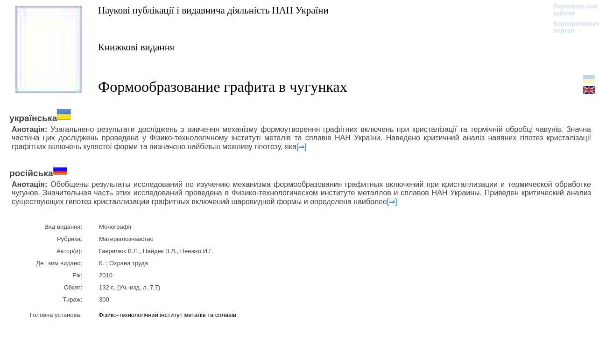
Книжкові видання (136, 46)
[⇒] (301, 147)
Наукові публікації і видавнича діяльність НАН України (213, 10)
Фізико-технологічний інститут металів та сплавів (167, 314)
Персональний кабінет (570, 10)
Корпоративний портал (570, 27)
